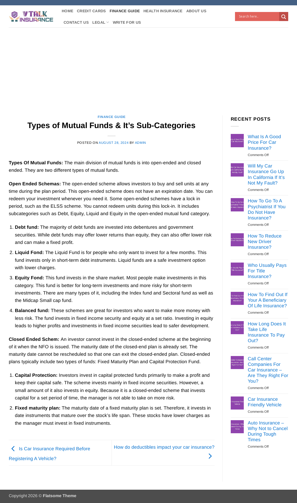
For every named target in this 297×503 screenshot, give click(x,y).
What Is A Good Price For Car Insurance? (264, 142)
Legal (100, 22)
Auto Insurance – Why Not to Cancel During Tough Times (268, 431)
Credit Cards (91, 11)
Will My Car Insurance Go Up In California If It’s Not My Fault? (266, 174)
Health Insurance (163, 11)
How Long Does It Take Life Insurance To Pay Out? (267, 332)
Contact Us (76, 22)
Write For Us (127, 22)
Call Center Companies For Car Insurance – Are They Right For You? (268, 370)
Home (67, 11)
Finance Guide (125, 11)
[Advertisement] (148, 67)
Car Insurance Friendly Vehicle (265, 401)
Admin (140, 143)
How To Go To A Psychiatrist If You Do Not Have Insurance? (267, 209)
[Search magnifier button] (283, 17)
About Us (196, 11)
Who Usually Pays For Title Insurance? (267, 271)
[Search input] (258, 16)
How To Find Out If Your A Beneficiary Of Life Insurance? (267, 300)
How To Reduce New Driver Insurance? (265, 241)
